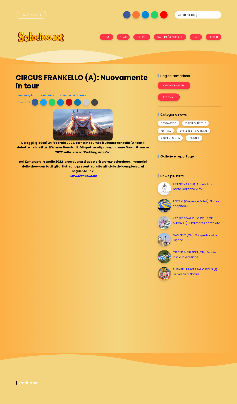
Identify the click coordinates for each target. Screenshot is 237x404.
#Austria (65, 95)
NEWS (123, 37)
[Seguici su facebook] (127, 15)
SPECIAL (213, 37)
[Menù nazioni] (31, 15)
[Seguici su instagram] (136, 15)
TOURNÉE (141, 37)
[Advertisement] (185, 316)
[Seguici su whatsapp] (154, 15)
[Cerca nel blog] (198, 15)
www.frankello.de (83, 176)
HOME (106, 37)
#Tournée (79, 95)
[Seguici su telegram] (145, 15)
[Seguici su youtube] (164, 15)
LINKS (196, 37)
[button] (35, 102)
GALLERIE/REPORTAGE (170, 37)
